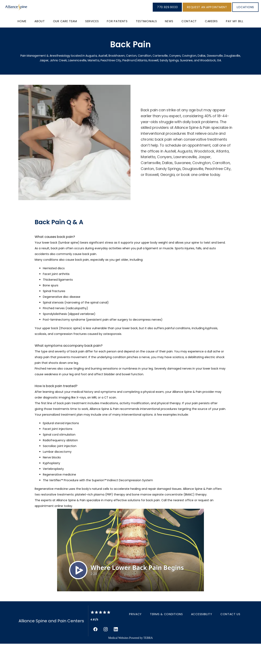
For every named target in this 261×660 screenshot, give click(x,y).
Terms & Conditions (166, 630)
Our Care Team (65, 37)
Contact (189, 37)
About (39, 37)
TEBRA (148, 654)
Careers (211, 37)
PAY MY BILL (234, 37)
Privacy (135, 630)
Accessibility (201, 630)
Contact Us (230, 630)
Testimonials (146, 37)
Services (92, 37)
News (169, 37)
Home (22, 37)
